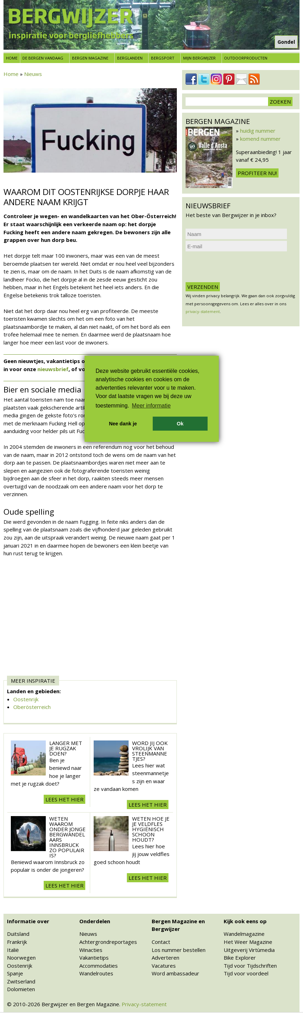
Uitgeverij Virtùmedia (249, 949)
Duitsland (18, 933)
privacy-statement (203, 311)
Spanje (15, 973)
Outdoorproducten (245, 58)
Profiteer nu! (257, 172)
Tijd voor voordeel (246, 973)
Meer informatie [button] (151, 406)
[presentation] (239, 266)
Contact (161, 941)
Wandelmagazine (244, 933)
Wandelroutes (96, 973)
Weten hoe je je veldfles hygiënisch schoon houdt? (150, 829)
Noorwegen (21, 957)
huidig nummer (257, 130)
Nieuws (33, 73)
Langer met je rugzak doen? (65, 748)
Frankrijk (17, 941)
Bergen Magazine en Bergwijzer (178, 925)
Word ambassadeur (175, 973)
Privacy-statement (144, 1004)
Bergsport (162, 58)
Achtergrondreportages (108, 941)
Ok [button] (180, 423)
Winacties (90, 949)
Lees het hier (64, 799)
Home (11, 58)
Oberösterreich (32, 706)
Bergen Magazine (90, 58)
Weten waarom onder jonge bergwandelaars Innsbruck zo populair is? (67, 837)
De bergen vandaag (42, 58)
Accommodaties (98, 965)
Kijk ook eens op (245, 921)
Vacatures (164, 965)
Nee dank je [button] (123, 423)
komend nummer (260, 138)
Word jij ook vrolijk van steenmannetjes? (150, 750)
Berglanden (130, 58)
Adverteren (165, 957)
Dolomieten (21, 989)
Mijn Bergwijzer (199, 58)
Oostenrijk (25, 699)
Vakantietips (94, 957)
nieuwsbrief (52, 369)
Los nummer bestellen (178, 949)
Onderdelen (94, 921)
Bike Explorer (240, 957)
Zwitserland (21, 981)
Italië (13, 949)
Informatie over (28, 921)
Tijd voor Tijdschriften (250, 965)
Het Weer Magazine (248, 941)
